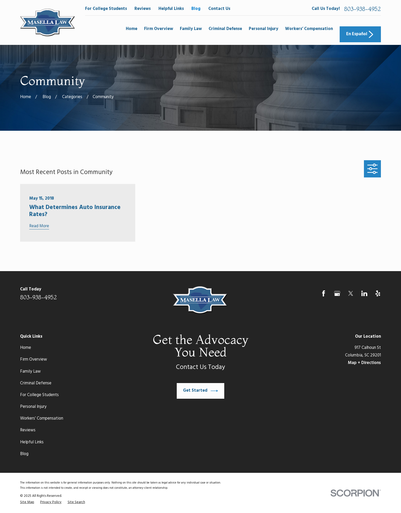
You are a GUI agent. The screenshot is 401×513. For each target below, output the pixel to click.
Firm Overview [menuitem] (158, 29)
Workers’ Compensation (41, 418)
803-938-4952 (362, 9)
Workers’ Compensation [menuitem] (309, 29)
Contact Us (219, 8)
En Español (360, 34)
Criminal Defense (35, 383)
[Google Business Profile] (337, 293)
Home (25, 347)
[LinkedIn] (364, 293)
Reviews (142, 8)
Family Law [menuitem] (191, 29)
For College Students (106, 8)
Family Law (30, 371)
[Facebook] (324, 293)
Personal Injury (33, 406)
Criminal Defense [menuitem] (225, 29)
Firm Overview (33, 359)
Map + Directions (364, 363)
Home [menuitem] (131, 29)
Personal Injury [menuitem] (263, 29)
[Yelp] (378, 293)
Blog (195, 8)
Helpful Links (171, 8)
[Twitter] (351, 293)
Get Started (200, 391)
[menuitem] (27, 502)
